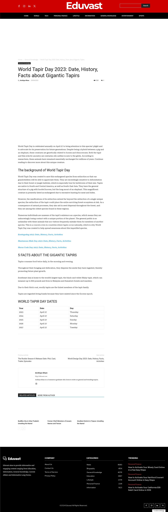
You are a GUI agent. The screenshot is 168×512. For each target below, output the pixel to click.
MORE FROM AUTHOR (46, 395)
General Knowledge (31, 60)
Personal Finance (134, 464)
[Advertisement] (84, 37)
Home (20, 60)
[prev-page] (19, 428)
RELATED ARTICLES (27, 395)
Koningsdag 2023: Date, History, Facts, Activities (40, 234)
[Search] (145, 6)
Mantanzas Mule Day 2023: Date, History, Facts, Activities (44, 241)
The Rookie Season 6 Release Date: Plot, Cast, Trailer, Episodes (37, 360)
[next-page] (23, 428)
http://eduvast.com (41, 376)
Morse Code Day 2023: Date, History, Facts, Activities (42, 247)
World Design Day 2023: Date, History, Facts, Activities (86, 360)
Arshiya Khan (24, 80)
